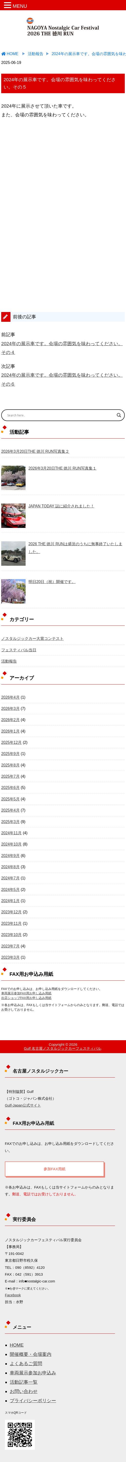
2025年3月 (10, 822)
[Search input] (59, 415)
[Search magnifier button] (119, 415)
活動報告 (9, 661)
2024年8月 (10, 867)
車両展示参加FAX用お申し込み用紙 (26, 993)
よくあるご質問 (26, 1363)
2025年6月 (10, 788)
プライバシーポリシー (33, 1400)
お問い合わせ (24, 1391)
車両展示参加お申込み (33, 1372)
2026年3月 (10, 708)
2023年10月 (11, 935)
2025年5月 (10, 799)
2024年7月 (10, 878)
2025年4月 (10, 810)
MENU (20, 6)
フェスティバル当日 (18, 650)
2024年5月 (10, 889)
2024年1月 (10, 901)
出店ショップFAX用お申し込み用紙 (26, 998)
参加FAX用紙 (54, 1169)
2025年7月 (10, 776)
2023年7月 (10, 946)
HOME (17, 1345)
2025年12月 (11, 742)
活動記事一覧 (24, 1382)
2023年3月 (10, 957)
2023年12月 (11, 912)
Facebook (13, 1295)
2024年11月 (11, 833)
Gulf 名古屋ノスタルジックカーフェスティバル (62, 1048)
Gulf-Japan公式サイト (23, 1105)
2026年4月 (10, 697)
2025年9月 (10, 754)
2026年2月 (10, 720)
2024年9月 (10, 856)
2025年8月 (10, 765)
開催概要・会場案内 (30, 1354)
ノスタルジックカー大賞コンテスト (32, 638)
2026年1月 (10, 731)
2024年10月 (11, 844)
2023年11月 (11, 923)
